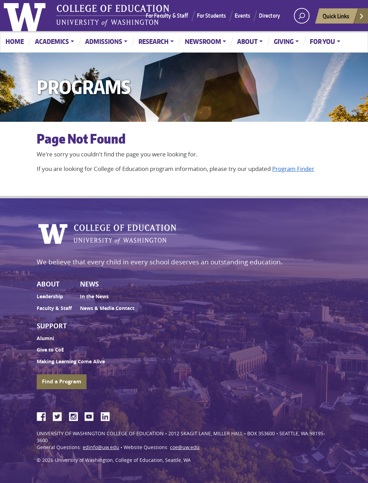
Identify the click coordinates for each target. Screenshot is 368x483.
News (89, 284)
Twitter (60, 415)
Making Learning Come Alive (71, 361)
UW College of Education (113, 15)
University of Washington (26, 15)
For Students (211, 15)
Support (52, 325)
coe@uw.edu (184, 447)
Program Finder (293, 169)
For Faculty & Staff (167, 15)
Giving (284, 41)
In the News (94, 296)
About (247, 41)
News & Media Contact (107, 308)
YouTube (91, 415)
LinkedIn (107, 415)
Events (242, 15)
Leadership (50, 296)
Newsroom (203, 41)
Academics (52, 41)
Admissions (103, 41)
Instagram (76, 415)
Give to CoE (50, 349)
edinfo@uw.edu (101, 447)
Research (153, 41)
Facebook (44, 415)
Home (15, 41)
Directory (269, 15)
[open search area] (301, 16)
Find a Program (61, 381)
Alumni (45, 338)
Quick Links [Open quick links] (343, 18)
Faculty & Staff (54, 308)
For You (322, 41)
